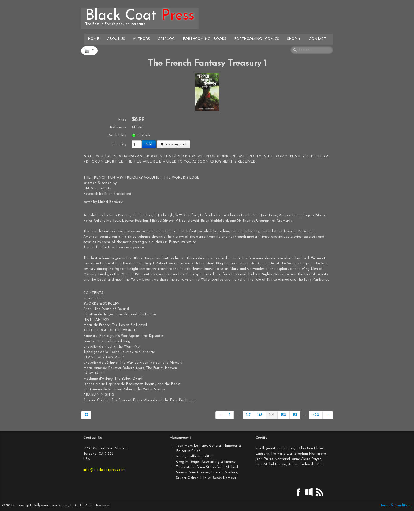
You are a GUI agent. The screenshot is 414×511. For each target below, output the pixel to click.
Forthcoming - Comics (256, 39)
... (238, 415)
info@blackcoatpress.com (104, 470)
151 (295, 415)
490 (316, 415)
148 (259, 415)
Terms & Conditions (396, 505)
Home (93, 39)
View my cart (173, 144)
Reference (118, 127)
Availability (117, 135)
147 (248, 415)
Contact (317, 39)
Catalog (166, 39)
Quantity (118, 144)
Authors (141, 39)
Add (148, 144)
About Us (116, 39)
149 (271, 415)
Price (122, 119)
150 (283, 415)
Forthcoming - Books (204, 39)
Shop (294, 39)
